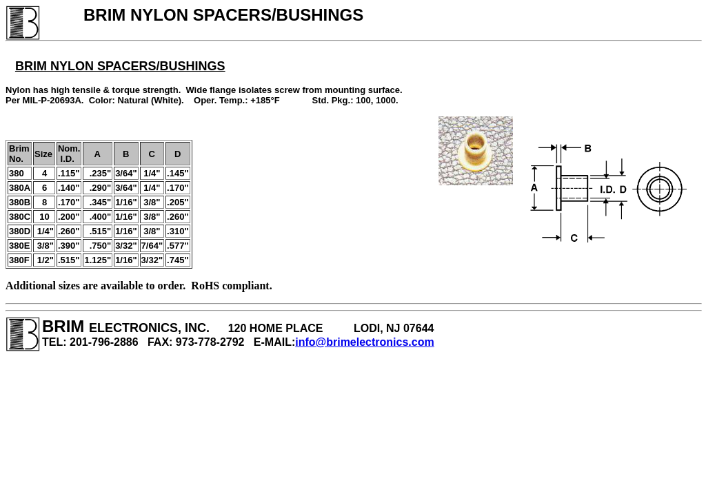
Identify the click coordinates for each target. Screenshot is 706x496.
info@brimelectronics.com (364, 342)
